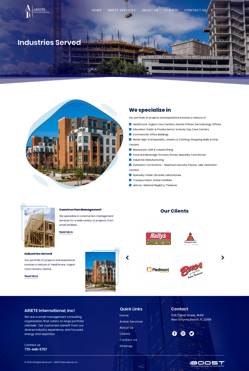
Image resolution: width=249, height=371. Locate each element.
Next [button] (125, 289)
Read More (66, 232)
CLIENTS (171, 10)
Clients (125, 334)
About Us (127, 328)
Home (97, 10)
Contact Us (128, 340)
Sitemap (126, 346)
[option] (174, 255)
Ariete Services (131, 322)
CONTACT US (195, 10)
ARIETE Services (122, 10)
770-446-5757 (35, 349)
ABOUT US (150, 10)
